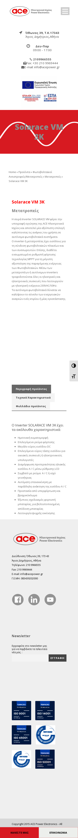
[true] (31, 11)
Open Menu (65, 11)
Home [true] (12, 172)
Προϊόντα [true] (24, 172)
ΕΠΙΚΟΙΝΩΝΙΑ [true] (58, 832)
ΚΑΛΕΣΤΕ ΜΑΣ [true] (20, 832)
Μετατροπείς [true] (53, 176)
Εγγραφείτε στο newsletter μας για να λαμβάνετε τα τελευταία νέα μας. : (29, 649)
